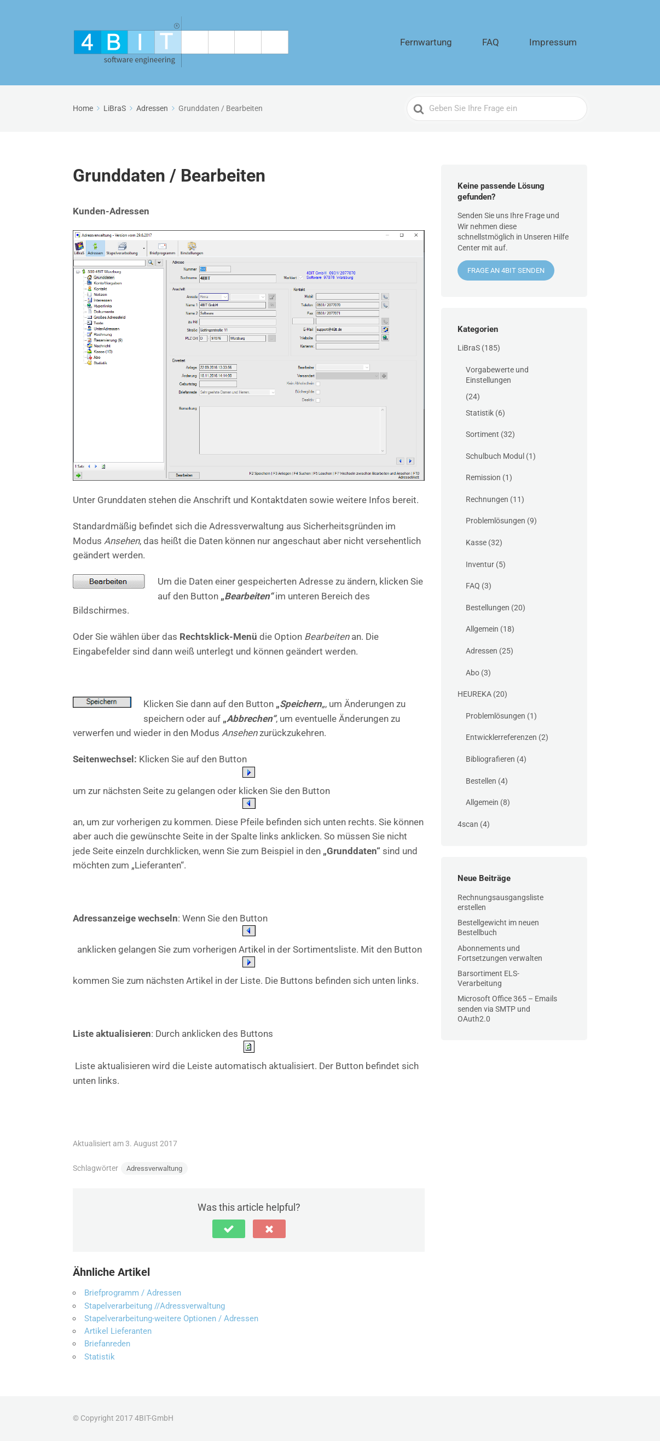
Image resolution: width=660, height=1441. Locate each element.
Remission (483, 477)
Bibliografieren (490, 759)
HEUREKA (474, 694)
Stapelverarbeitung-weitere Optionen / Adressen (171, 1318)
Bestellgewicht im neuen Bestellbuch (498, 927)
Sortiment (482, 434)
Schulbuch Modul (495, 456)
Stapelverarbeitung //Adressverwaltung (154, 1306)
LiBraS (469, 347)
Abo (472, 672)
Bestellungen (488, 607)
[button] (228, 1229)
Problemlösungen (495, 520)
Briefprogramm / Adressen (132, 1293)
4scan (468, 824)
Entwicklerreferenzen (501, 737)
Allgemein (482, 629)
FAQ (517, 43)
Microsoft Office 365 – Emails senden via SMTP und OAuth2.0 (507, 1008)
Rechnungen (487, 499)
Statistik (99, 1357)
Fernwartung (469, 43)
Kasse (476, 542)
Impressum (562, 43)
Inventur (480, 564)
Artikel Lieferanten (118, 1331)
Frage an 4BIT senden (506, 270)
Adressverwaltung (154, 1168)
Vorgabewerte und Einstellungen (497, 375)
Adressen (481, 650)
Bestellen (481, 781)
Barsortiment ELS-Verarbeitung (488, 978)
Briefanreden (107, 1344)
